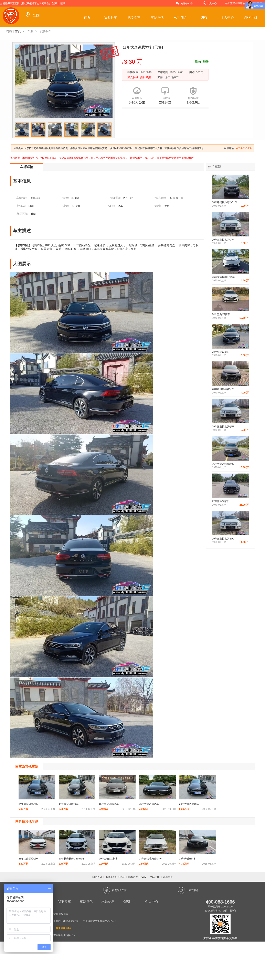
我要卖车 (133, 17)
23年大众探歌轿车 (28, 858)
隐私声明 (133, 876)
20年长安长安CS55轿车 (72, 858)
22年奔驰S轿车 (220, 501)
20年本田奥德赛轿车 (223, 389)
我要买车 (110, 17)
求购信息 (108, 901)
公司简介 (180, 17)
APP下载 (250, 17)
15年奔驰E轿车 (187, 858)
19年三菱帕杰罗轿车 (223, 239)
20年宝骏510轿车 (108, 858)
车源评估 (157, 17)
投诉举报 (145, 77)
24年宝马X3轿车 (221, 314)
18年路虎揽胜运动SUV (224, 202)
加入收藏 (133, 77)
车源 (30, 31)
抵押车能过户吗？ (115, 876)
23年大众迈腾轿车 (189, 803)
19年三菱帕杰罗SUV (223, 538)
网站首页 (97, 876)
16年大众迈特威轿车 (223, 464)
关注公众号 (184, 3)
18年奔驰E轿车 (220, 351)
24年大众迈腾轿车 (28, 803)
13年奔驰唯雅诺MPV (150, 858)
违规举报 (168, 876)
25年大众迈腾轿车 (149, 803)
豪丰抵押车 (172, 77)
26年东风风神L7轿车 (223, 277)
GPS (204, 17)
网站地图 (155, 876)
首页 (87, 17)
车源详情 (26, 167)
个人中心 (210, 3)
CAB (144, 876)
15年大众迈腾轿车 (109, 803)
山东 (33, 213)
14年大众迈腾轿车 (68, 803)
